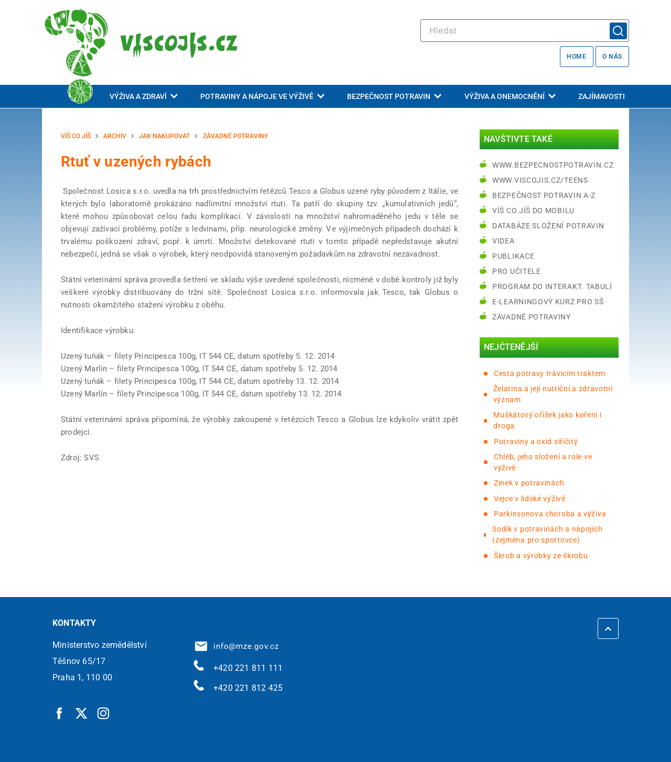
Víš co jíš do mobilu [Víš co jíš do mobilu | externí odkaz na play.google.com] (533, 210)
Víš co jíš (76, 136)
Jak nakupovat (164, 136)
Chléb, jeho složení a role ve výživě (543, 462)
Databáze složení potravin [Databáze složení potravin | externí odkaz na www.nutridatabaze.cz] (548, 226)
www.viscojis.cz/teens (540, 180)
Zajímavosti (601, 96)
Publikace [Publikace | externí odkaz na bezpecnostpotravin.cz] (513, 256)
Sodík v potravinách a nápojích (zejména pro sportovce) (547, 534)
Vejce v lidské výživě (530, 498)
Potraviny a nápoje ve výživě (262, 96)
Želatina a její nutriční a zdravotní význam (553, 394)
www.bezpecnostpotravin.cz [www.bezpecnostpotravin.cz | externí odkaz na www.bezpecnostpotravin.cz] (553, 165)
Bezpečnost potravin (394, 96)
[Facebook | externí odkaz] (59, 712)
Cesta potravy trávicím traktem (549, 373)
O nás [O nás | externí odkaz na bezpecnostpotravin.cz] (612, 56)
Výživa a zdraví (144, 96)
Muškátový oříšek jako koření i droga (547, 420)
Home (576, 56)
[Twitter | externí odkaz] (81, 712)
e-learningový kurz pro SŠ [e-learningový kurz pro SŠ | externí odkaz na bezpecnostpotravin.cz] (548, 301)
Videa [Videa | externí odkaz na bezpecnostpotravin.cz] (503, 241)
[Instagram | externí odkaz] (103, 712)
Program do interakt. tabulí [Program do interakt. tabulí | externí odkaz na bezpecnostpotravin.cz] (552, 286)
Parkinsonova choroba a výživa (550, 514)
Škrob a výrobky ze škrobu (541, 555)
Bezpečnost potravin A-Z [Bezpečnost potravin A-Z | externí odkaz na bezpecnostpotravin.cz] (544, 195)
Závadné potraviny (235, 136)
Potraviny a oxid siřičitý (536, 441)
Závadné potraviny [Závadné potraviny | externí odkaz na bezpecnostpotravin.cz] (531, 317)
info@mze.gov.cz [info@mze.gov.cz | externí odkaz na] (237, 646)
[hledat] (524, 30)
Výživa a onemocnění (510, 96)
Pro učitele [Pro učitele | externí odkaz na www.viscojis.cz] (516, 271)
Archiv (114, 136)
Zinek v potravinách (529, 483)
